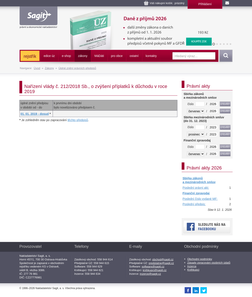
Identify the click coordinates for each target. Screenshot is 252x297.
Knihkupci (193, 269)
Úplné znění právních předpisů (77, 68)
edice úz (49, 56)
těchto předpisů (78, 120)
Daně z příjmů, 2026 (138, 13)
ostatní (134, 56)
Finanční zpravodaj (196, 193)
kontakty (151, 56)
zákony (82, 56)
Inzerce (192, 266)
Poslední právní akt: (195, 187)
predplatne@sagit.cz (161, 263)
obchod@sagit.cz (163, 259)
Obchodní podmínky (199, 259)
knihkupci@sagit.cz (155, 270)
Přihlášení (204, 4)
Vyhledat (225, 56)
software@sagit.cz (153, 266)
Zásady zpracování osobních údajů (208, 262)
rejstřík (30, 56)
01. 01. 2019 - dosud (34, 114)
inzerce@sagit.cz (150, 273)
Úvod (37, 68)
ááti (99, 56)
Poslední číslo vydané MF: (199, 198)
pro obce (117, 56)
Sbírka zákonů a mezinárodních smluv (199, 180)
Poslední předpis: (194, 204)
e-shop (66, 56)
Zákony (49, 68)
